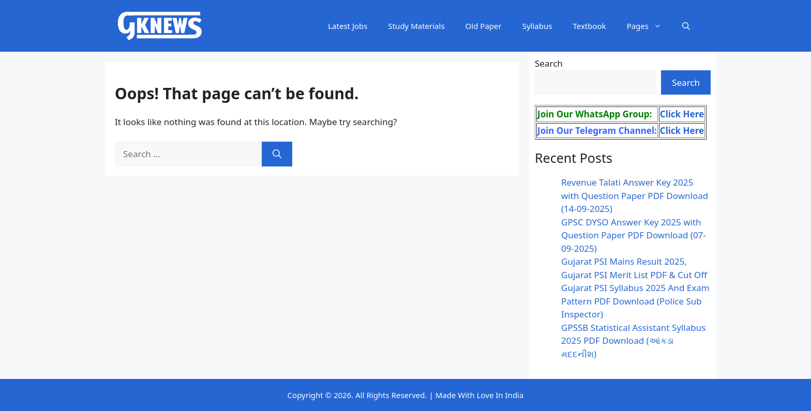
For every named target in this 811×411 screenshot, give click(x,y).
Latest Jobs (347, 26)
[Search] (277, 154)
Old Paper (483, 26)
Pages (649, 25)
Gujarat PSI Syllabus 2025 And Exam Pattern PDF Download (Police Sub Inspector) (635, 301)
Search (549, 63)
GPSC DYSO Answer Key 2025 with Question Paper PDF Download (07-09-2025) (633, 235)
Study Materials (416, 26)
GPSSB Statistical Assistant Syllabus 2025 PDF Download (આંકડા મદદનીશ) (633, 341)
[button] (686, 25)
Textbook (589, 26)
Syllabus (537, 26)
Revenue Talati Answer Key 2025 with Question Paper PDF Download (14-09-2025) (634, 195)
